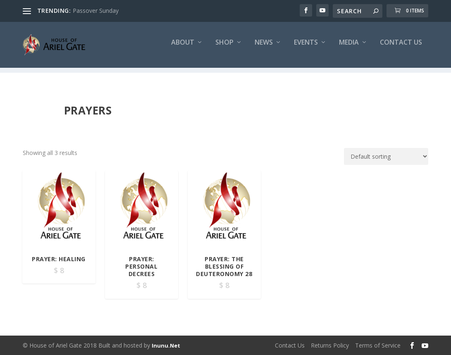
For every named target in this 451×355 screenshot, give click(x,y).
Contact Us (401, 48)
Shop (224, 48)
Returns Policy (330, 345)
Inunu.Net (166, 345)
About (182, 48)
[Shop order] (386, 156)
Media (349, 48)
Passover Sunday (96, 10)
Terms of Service (378, 345)
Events (306, 48)
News (264, 48)
